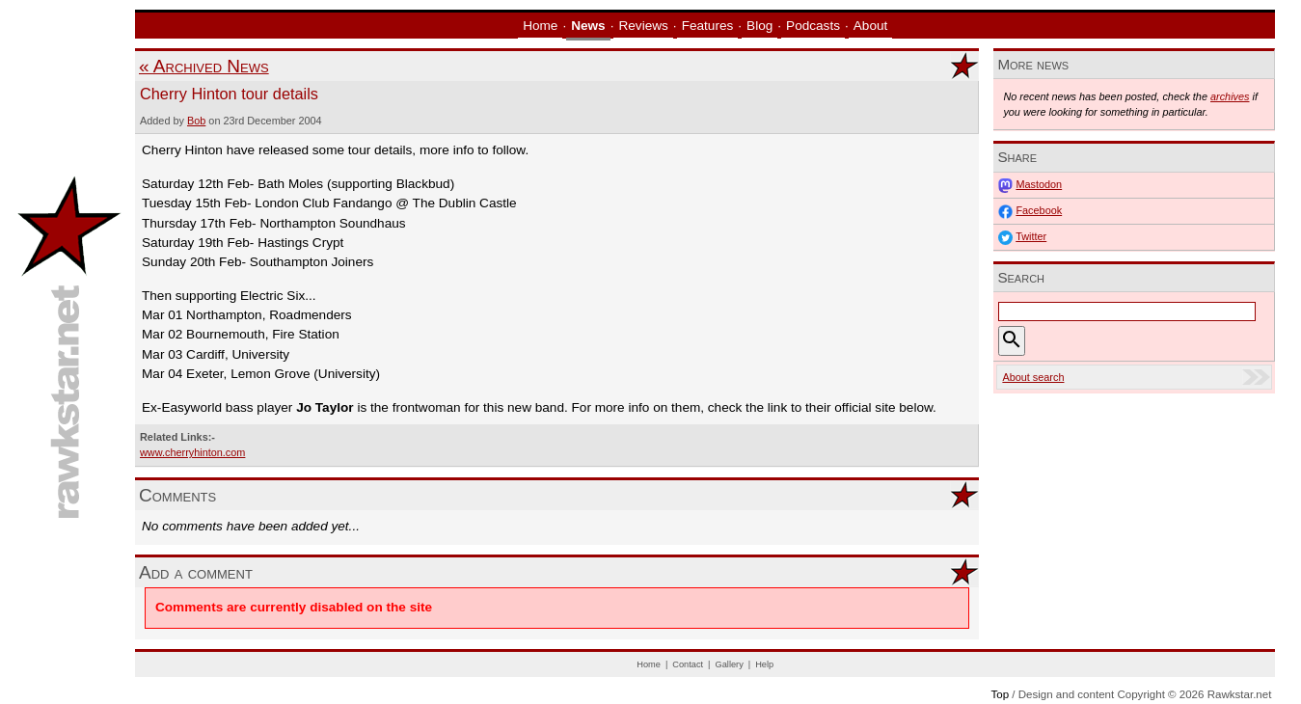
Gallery (730, 664)
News (588, 25)
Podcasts (813, 25)
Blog (759, 25)
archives (1230, 96)
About (871, 25)
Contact (687, 664)
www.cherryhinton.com (192, 452)
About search (1033, 377)
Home (540, 25)
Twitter (1031, 236)
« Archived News (204, 66)
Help (764, 664)
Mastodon (1039, 184)
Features (708, 25)
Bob (196, 120)
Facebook (1039, 210)
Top (999, 694)
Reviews (642, 25)
